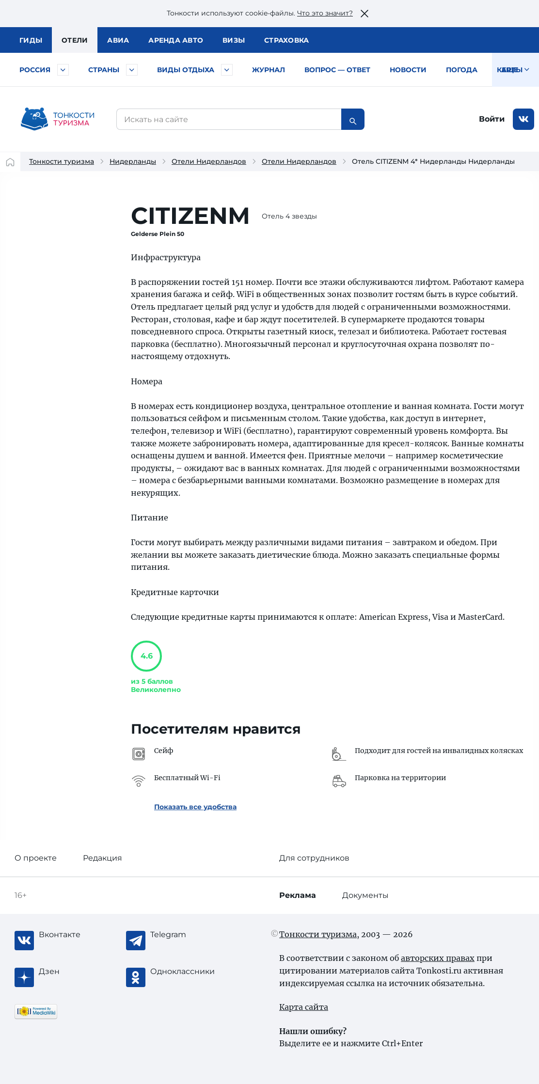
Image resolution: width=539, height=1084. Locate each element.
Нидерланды (133, 161)
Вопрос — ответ (337, 69)
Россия (34, 69)
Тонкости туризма (61, 161)
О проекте (36, 858)
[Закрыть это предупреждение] (364, 13)
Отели (75, 40)
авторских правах (438, 958)
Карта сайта (303, 1007)
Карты (510, 69)
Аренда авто (175, 40)
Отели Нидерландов (209, 161)
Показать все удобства (195, 806)
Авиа (118, 40)
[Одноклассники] (189, 971)
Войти (492, 119)
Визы (233, 40)
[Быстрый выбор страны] (132, 70)
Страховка (286, 40)
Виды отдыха (185, 69)
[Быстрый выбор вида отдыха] (227, 70)
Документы (365, 895)
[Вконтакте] (77, 934)
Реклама (297, 895)
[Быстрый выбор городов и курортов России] (63, 70)
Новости (408, 69)
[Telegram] (189, 934)
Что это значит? (325, 13)
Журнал (268, 69)
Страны (103, 69)
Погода (461, 69)
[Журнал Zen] (77, 971)
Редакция (102, 858)
